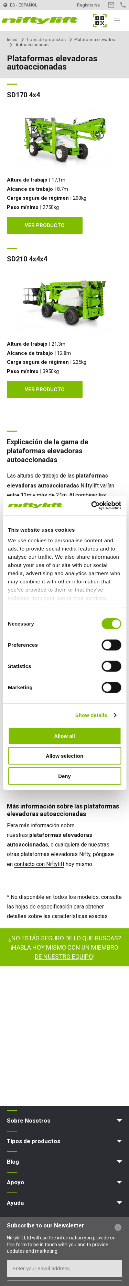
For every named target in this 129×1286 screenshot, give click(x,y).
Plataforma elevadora (95, 39)
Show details (91, 715)
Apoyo (15, 1182)
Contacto (111, 5)
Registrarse (88, 5)
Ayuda (15, 1202)
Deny (64, 776)
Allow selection (64, 756)
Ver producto (45, 225)
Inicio (12, 39)
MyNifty (100, 20)
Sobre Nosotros (28, 1120)
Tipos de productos (46, 39)
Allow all (64, 736)
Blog (13, 1161)
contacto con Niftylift (39, 864)
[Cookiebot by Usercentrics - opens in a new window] (92, 505)
